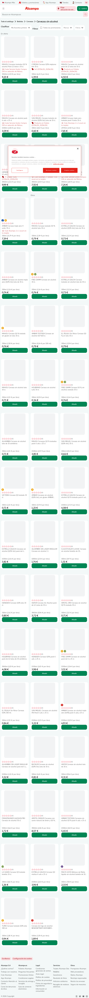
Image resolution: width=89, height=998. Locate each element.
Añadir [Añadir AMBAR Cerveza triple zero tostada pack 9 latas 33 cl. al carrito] (74, 135)
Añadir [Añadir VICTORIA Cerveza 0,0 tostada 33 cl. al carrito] (14, 512)
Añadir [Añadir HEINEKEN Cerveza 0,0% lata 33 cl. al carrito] (14, 619)
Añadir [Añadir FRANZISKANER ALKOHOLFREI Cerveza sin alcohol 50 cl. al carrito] (14, 835)
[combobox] (42, 14)
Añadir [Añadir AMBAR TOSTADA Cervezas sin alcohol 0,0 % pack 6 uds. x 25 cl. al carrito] (74, 835)
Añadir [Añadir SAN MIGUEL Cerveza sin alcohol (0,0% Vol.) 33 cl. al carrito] (74, 458)
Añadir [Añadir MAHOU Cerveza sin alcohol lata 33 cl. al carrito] (14, 404)
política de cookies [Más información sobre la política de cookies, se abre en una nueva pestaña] (58, 164)
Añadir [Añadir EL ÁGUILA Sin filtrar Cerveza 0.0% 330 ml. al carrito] (14, 727)
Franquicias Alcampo (78, 968)
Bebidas (20, 21)
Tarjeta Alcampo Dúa (61, 968)
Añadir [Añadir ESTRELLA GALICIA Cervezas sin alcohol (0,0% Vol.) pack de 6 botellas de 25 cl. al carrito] (14, 566)
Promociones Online (25, 975)
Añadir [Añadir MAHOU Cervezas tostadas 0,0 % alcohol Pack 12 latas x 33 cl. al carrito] (14, 81)
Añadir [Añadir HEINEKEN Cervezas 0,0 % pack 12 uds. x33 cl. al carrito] (14, 189)
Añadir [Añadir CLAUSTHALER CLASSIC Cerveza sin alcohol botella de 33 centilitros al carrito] (74, 566)
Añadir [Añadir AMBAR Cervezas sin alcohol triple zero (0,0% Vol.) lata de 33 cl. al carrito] (14, 296)
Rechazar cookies (51, 170)
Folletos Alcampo (25, 968)
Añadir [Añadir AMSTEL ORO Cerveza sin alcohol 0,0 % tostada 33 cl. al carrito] (74, 619)
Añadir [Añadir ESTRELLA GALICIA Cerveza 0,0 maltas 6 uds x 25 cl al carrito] (44, 889)
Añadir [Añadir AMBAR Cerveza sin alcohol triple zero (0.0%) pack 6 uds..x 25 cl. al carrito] (74, 727)
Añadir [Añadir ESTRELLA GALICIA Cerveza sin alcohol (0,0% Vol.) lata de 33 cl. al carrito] (74, 243)
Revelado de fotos (60, 978)
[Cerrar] (77, 148)
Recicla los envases (78, 981)
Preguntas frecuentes (26, 972)
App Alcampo (6, 978)
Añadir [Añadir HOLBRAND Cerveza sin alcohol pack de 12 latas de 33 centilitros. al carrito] (14, 673)
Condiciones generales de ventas (43, 969)
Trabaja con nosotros (9, 972)
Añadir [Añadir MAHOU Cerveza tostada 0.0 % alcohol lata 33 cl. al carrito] (44, 243)
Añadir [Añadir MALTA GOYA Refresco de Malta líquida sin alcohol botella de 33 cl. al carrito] (74, 889)
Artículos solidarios (60, 981)
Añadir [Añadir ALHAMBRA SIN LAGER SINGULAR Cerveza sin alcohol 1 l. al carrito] (44, 566)
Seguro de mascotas (78, 984)
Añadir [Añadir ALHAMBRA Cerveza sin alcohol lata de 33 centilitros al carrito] (14, 458)
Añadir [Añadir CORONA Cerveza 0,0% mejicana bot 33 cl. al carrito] (44, 81)
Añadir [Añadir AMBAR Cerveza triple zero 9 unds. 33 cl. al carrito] (14, 243)
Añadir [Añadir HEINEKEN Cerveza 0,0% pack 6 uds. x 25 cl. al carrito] (44, 673)
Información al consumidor (41, 990)
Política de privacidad (44, 980)
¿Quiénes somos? (7, 968)
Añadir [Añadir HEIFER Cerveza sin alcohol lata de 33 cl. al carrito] (74, 781)
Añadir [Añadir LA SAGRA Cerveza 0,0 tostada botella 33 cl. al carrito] (14, 889)
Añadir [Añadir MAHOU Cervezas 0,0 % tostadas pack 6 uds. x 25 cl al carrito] (44, 458)
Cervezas (29, 21)
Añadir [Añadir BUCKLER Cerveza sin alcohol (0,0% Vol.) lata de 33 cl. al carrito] (44, 781)
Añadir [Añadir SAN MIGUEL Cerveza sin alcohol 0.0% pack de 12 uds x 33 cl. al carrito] (44, 189)
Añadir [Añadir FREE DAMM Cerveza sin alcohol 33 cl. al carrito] (44, 296)
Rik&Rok (56, 972)
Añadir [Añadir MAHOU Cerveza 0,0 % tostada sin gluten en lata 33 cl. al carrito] (14, 350)
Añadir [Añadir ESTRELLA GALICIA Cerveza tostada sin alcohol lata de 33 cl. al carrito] (74, 296)
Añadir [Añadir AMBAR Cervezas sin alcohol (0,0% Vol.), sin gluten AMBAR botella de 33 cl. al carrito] (44, 512)
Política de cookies (43, 977)
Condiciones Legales (26, 978)
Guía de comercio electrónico (24, 988)
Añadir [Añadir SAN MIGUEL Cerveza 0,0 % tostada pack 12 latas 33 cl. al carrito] (74, 189)
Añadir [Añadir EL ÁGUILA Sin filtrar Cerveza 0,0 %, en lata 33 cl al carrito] (74, 350)
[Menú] (3, 8)
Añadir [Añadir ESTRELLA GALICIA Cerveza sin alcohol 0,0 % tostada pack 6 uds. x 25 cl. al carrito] (74, 512)
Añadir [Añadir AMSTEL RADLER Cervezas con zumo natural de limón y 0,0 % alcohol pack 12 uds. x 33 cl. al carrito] (44, 835)
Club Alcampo (6, 975)
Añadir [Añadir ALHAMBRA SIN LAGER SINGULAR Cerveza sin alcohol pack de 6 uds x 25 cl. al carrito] (14, 781)
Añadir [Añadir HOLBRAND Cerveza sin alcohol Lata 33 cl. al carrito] (44, 404)
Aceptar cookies (69, 170)
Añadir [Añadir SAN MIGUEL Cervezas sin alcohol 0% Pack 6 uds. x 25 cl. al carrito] (44, 727)
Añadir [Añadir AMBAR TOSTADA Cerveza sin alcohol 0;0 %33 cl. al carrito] (44, 350)
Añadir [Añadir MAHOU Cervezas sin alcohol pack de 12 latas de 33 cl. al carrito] (74, 81)
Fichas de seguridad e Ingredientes (44, 984)
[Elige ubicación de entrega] (66, 8)
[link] (22, 958)
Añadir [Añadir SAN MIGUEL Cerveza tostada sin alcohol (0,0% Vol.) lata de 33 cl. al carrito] (44, 135)
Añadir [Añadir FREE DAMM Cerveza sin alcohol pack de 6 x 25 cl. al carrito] (74, 673)
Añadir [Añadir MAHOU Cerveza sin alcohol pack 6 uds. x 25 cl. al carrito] (14, 135)
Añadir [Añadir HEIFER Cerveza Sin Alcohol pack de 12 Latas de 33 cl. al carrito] (44, 619)
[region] (44, 161)
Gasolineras (57, 975)
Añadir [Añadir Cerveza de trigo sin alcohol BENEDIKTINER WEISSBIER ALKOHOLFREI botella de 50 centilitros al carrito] (44, 942)
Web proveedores (77, 972)
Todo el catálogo (7, 21)
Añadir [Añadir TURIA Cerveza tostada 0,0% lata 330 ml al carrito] (14, 942)
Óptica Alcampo (77, 975)
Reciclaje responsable (79, 978)
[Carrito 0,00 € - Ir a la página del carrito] (82, 8)
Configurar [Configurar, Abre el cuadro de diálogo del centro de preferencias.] (19, 170)
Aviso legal (40, 974)
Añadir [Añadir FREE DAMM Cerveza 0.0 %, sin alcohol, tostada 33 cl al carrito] (74, 404)
